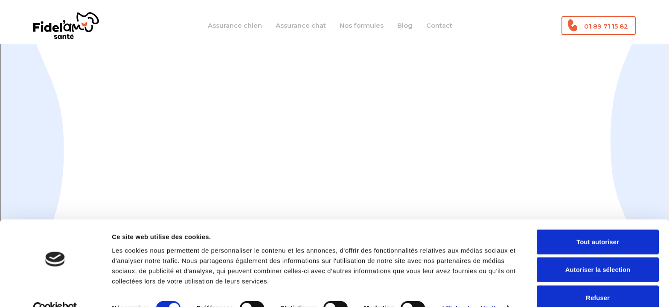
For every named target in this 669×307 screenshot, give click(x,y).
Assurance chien (235, 25)
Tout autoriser (597, 223)
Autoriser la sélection (598, 251)
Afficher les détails (470, 290)
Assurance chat (301, 25)
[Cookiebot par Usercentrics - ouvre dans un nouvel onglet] (55, 290)
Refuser (598, 279)
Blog (405, 25)
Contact (439, 25)
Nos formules (362, 25)
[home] (66, 26)
